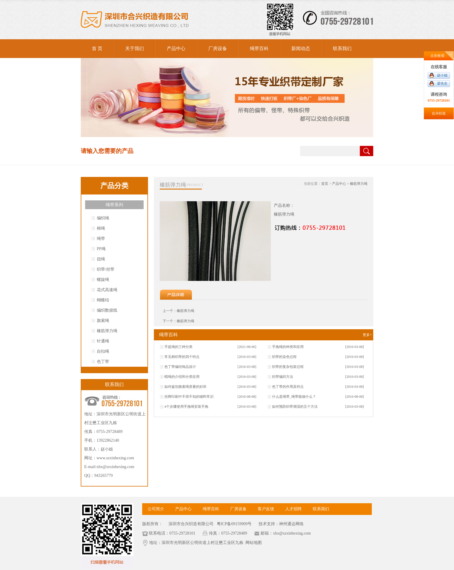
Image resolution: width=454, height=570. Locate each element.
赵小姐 (442, 75)
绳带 (101, 238)
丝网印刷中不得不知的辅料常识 (189, 397)
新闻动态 (300, 48)
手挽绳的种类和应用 (288, 347)
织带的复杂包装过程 (288, 367)
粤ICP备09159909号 (234, 524)
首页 (324, 184)
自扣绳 (103, 351)
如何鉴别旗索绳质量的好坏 (185, 387)
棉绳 (101, 228)
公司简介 (156, 509)
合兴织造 (439, 113)
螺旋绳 (103, 279)
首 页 (97, 48)
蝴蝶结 (103, 300)
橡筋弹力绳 (107, 331)
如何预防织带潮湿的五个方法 (295, 407)
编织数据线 (107, 310)
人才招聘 (293, 509)
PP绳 (101, 249)
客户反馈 (266, 509)
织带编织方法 (282, 377)
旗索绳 (103, 320)
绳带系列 (114, 204)
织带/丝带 (105, 269)
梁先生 (442, 83)
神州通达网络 (291, 524)
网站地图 (253, 542)
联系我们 (342, 48)
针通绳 (103, 341)
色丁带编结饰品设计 (180, 367)
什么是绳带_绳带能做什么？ (294, 397)
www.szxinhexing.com (115, 458)
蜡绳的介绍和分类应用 (182, 377)
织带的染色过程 (284, 357)
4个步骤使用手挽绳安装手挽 (186, 407)
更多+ (367, 335)
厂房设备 (217, 48)
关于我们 (134, 48)
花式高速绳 (107, 290)
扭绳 (101, 259)
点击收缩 (437, 56)
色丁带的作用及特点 (288, 387)
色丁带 (103, 361)
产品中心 (176, 48)
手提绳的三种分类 (178, 347)
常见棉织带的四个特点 (182, 357)
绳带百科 (259, 48)
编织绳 (103, 218)
